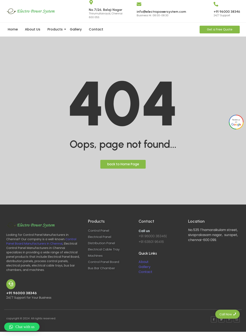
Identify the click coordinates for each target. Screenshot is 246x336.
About (144, 261)
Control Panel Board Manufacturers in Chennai (41, 241)
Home (13, 29)
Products (55, 29)
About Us (32, 29)
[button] (22, 327)
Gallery (76, 29)
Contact (96, 29)
